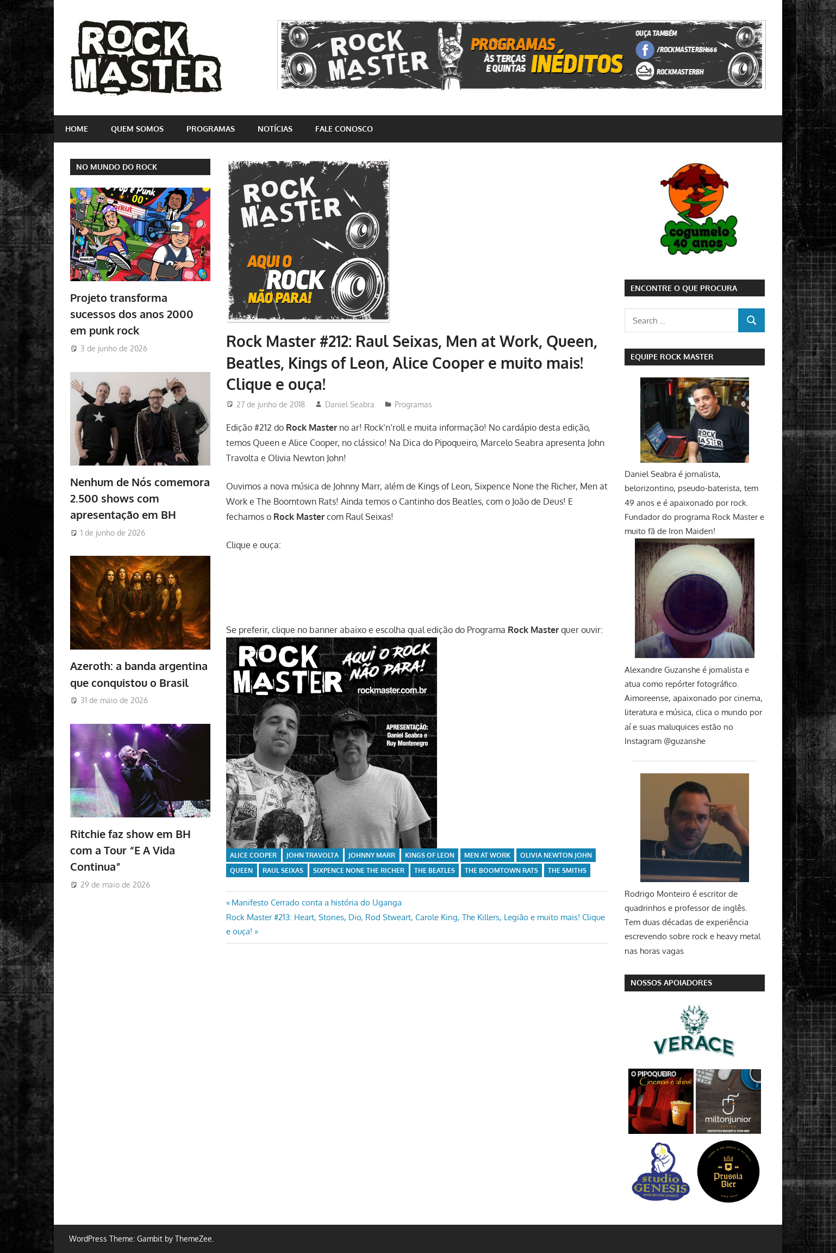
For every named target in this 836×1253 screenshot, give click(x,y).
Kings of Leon (429, 855)
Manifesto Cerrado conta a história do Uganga (316, 902)
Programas (210, 128)
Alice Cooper (253, 855)
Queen (241, 870)
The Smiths (567, 870)
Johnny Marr (371, 855)
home (76, 128)
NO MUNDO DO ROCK (116, 166)
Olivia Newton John (556, 855)
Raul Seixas (283, 870)
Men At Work (487, 855)
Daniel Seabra (350, 404)
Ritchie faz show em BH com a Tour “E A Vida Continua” (130, 850)
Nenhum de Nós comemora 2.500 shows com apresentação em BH (140, 498)
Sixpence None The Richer (358, 870)
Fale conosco (344, 128)
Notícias (275, 128)
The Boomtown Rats (501, 870)
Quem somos (137, 128)
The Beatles (434, 870)
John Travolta (312, 855)
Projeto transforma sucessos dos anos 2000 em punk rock (132, 314)
